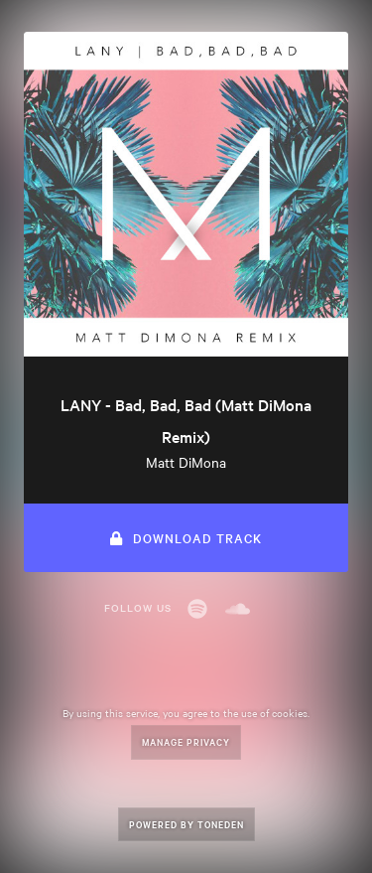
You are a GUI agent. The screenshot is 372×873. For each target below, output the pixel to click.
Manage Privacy (186, 741)
